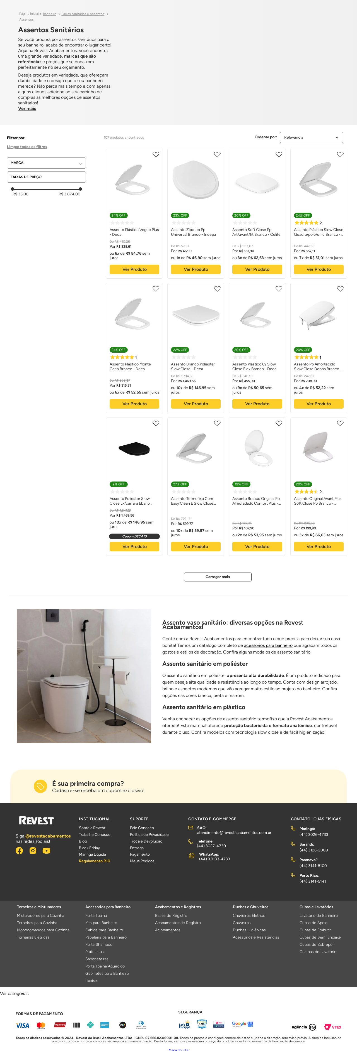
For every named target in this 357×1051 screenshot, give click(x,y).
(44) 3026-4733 (314, 834)
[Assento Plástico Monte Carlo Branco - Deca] (134, 347)
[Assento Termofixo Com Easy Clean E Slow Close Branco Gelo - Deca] (196, 486)
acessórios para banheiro (268, 645)
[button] (48, 163)
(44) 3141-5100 (313, 865)
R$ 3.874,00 (69, 194)
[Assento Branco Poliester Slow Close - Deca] (196, 347)
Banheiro (49, 14)
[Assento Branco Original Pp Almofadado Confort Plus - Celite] (257, 486)
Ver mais (27, 108)
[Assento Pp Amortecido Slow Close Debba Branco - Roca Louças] (319, 347)
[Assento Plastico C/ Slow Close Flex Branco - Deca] (257, 347)
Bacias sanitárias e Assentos (82, 14)
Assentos (26, 19)
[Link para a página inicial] (29, 13)
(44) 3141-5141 (313, 881)
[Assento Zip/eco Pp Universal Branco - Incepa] (196, 213)
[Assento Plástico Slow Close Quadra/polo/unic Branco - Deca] (319, 213)
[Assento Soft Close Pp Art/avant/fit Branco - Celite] (257, 213)
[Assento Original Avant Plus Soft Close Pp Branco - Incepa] (319, 486)
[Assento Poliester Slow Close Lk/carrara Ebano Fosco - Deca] (134, 486)
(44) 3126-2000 (314, 850)
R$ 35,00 (20, 194)
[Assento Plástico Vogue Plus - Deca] (134, 213)
